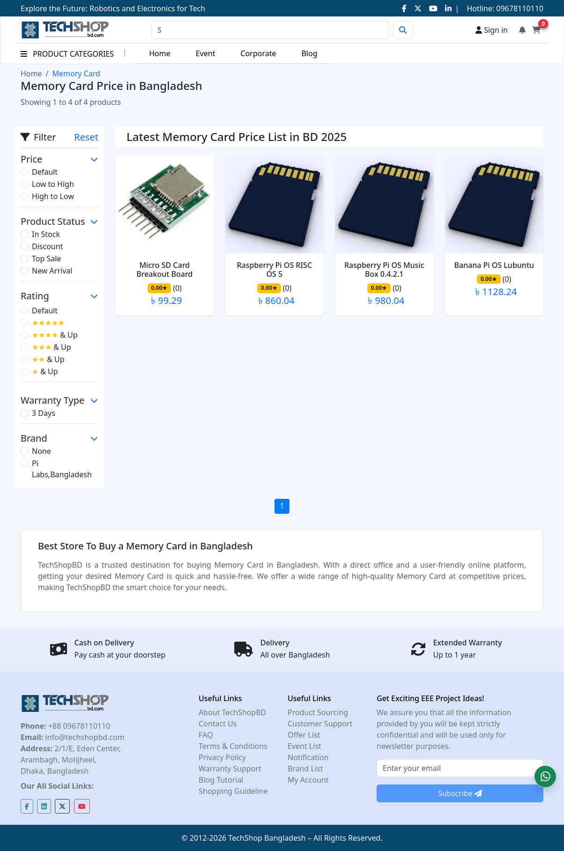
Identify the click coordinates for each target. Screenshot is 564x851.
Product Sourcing (318, 712)
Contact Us (218, 723)
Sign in (491, 30)
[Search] (270, 30)
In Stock (46, 234)
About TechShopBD (232, 712)
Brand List (305, 768)
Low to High (53, 184)
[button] (545, 776)
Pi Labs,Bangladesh (62, 469)
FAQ (206, 735)
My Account (308, 780)
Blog (309, 53)
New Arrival (52, 271)
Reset (86, 137)
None (41, 451)
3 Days (43, 413)
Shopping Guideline (233, 791)
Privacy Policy (222, 757)
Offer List (304, 735)
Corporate (258, 53)
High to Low (53, 196)
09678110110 (518, 8)
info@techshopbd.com (83, 737)
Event (205, 53)
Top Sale (46, 258)
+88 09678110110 (78, 726)
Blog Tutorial (221, 780)
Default (45, 172)
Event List (304, 746)
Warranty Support (230, 768)
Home (160, 53)
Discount (47, 246)
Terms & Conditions (233, 746)
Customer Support (320, 723)
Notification (308, 757)
